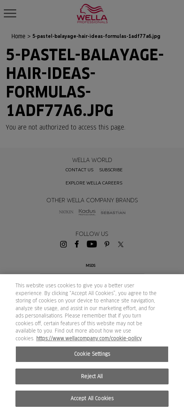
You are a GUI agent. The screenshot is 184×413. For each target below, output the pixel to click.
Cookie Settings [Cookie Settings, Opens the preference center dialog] (92, 354)
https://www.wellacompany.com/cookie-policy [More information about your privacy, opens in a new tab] (89, 338)
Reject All (92, 376)
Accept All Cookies (92, 398)
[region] (92, 343)
